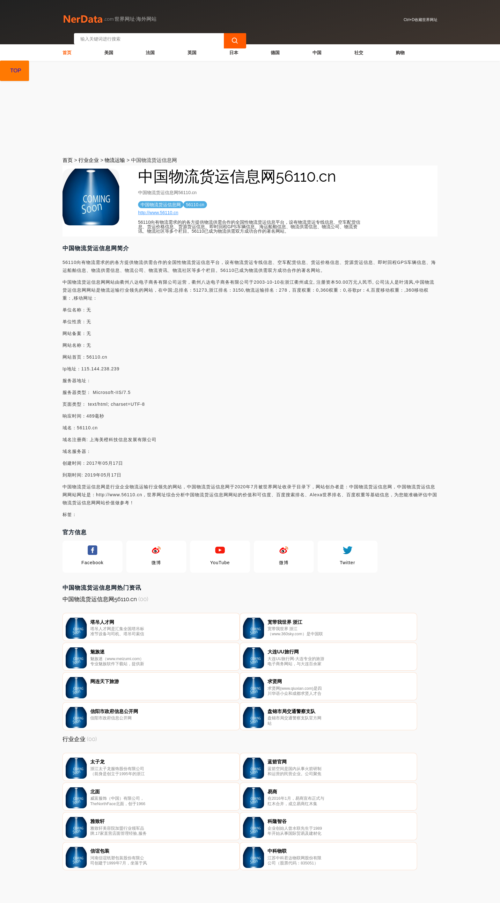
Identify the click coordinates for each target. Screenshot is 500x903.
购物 (400, 46)
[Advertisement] (250, 102)
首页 (66, 46)
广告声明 (207, 869)
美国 (108, 46)
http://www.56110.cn (158, 206)
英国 (192, 46)
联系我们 (142, 869)
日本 (233, 46)
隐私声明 (174, 869)
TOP (15, 71)
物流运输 (115, 154)
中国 (316, 46)
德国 (275, 46)
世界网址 (179, 894)
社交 (358, 46)
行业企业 (88, 154)
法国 (150, 46)
